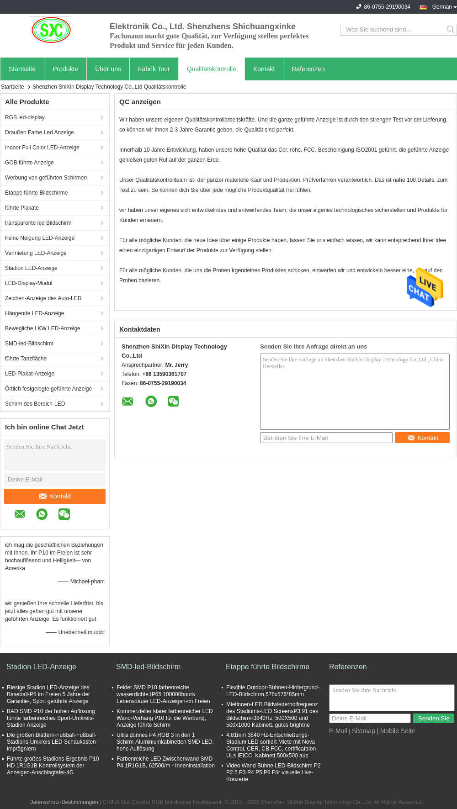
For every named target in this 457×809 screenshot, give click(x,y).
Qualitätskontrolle (211, 69)
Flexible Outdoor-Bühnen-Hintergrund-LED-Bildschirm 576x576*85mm (272, 691)
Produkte (65, 69)
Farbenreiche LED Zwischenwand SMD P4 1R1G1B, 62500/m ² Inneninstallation (166, 762)
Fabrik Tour (154, 69)
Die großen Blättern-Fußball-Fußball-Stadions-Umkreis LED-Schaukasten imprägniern (51, 742)
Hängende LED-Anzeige (34, 313)
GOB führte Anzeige (29, 162)
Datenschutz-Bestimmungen (63, 802)
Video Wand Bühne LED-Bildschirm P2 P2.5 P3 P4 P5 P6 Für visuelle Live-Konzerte (273, 772)
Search (451, 30)
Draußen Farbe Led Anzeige (39, 132)
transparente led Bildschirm (38, 223)
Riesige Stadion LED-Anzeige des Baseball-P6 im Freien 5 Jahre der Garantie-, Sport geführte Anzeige (48, 694)
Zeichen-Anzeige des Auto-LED (43, 298)
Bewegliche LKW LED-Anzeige (42, 328)
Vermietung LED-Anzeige (36, 253)
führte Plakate (22, 208)
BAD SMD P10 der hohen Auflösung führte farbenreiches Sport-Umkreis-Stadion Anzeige (51, 718)
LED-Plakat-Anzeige (29, 373)
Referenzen (308, 69)
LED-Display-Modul (28, 283)
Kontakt (264, 69)
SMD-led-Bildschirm (29, 343)
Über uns (108, 69)
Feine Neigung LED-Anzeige (39, 238)
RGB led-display (25, 117)
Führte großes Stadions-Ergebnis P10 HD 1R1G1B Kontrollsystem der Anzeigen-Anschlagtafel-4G (53, 766)
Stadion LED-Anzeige (31, 268)
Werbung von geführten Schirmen (46, 177)
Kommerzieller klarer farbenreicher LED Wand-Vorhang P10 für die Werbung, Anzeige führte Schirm (165, 718)
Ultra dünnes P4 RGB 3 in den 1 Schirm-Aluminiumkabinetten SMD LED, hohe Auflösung (165, 742)
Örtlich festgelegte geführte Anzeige (48, 389)
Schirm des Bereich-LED (35, 404)
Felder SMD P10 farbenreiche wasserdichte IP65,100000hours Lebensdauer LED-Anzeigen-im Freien (163, 694)
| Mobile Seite (396, 731)
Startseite (22, 69)
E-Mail (338, 731)
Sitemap (363, 731)
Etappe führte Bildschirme (36, 193)
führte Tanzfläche (26, 358)
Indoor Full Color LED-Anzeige (42, 147)
